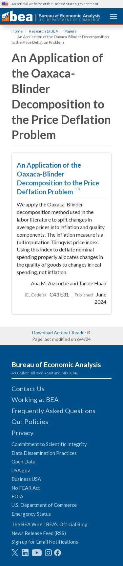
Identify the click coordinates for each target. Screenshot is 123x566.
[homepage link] (51, 16)
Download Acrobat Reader (59, 332)
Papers (71, 31)
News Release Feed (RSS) (38, 533)
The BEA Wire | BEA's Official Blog (49, 524)
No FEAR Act (25, 488)
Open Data (23, 461)
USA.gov (20, 470)
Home (17, 31)
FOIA (17, 496)
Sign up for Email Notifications (44, 542)
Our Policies (29, 421)
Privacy (22, 432)
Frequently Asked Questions (53, 410)
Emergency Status (31, 514)
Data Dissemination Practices (44, 453)
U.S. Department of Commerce (44, 505)
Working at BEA (35, 399)
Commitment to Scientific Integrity (49, 444)
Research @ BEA (43, 31)
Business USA (26, 479)
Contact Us (28, 388)
